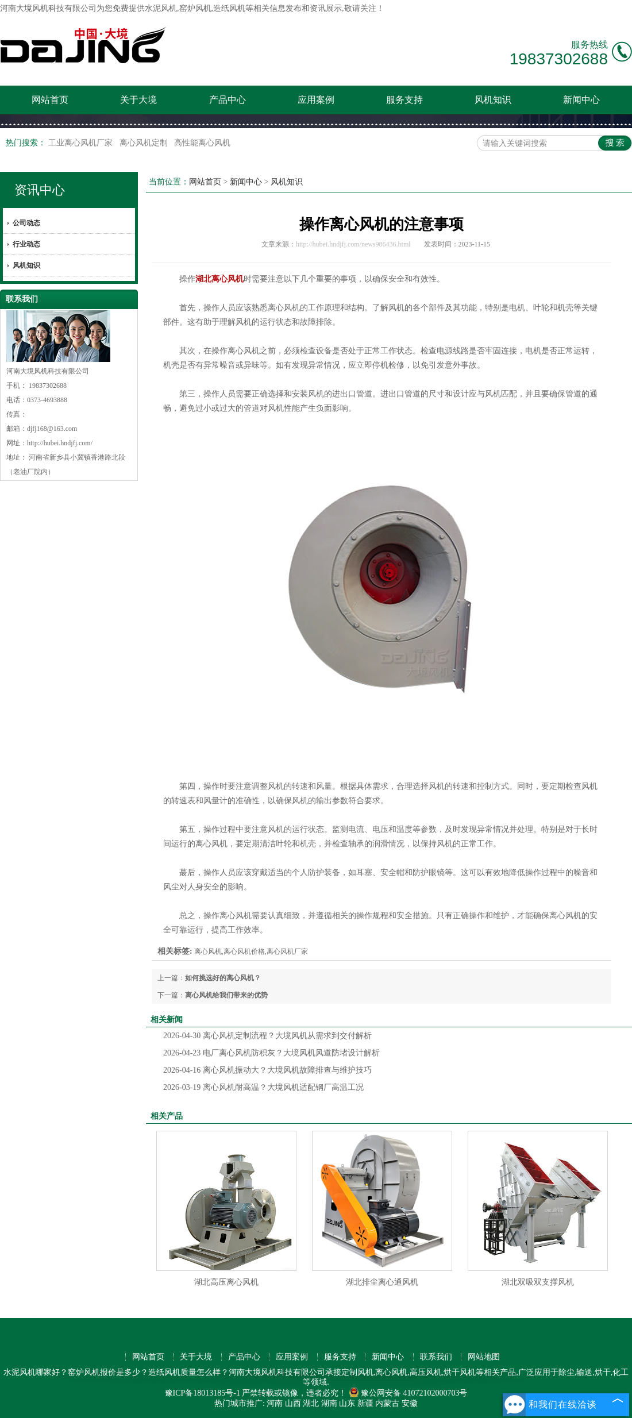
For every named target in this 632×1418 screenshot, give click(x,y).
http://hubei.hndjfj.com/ (60, 443)
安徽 (410, 1403)
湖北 (311, 1403)
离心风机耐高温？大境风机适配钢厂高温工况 (263, 1087)
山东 (347, 1403)
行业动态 (26, 244)
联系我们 (436, 1357)
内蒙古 (387, 1403)
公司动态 (26, 223)
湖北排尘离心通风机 (382, 1282)
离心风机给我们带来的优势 (226, 995)
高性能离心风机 (202, 142)
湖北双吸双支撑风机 (538, 1282)
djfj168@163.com (52, 429)
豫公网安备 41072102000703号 (408, 1393)
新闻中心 (581, 100)
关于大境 (138, 100)
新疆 (365, 1403)
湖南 (329, 1403)
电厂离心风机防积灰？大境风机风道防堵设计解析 (271, 1053)
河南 (275, 1403)
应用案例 (316, 100)
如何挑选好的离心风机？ (223, 978)
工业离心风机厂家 (81, 142)
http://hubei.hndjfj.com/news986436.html (353, 244)
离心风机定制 (145, 142)
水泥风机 (161, 8)
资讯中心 (39, 190)
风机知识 (493, 100)
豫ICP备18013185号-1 (202, 1393)
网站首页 (50, 100)
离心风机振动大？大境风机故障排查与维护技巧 (267, 1070)
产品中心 (227, 100)
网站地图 (484, 1357)
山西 (293, 1403)
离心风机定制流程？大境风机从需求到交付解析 (267, 1035)
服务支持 (404, 100)
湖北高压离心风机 (226, 1282)
